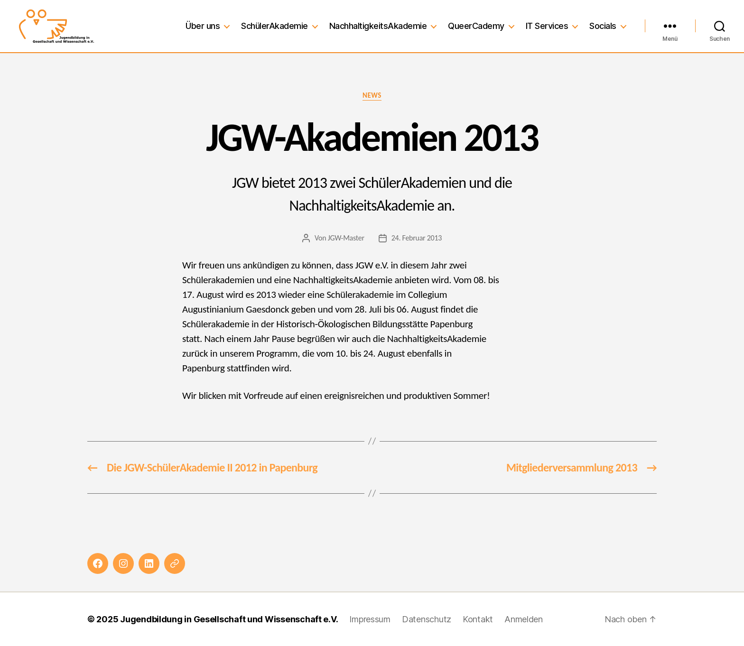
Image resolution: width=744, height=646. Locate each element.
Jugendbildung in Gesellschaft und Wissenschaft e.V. (229, 619)
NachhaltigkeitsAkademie (378, 26)
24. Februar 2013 (416, 237)
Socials (602, 26)
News (372, 95)
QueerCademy (476, 26)
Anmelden (523, 619)
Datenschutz (426, 619)
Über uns (203, 26)
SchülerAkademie (274, 26)
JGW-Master (346, 237)
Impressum (370, 619)
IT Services (547, 26)
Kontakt (478, 619)
